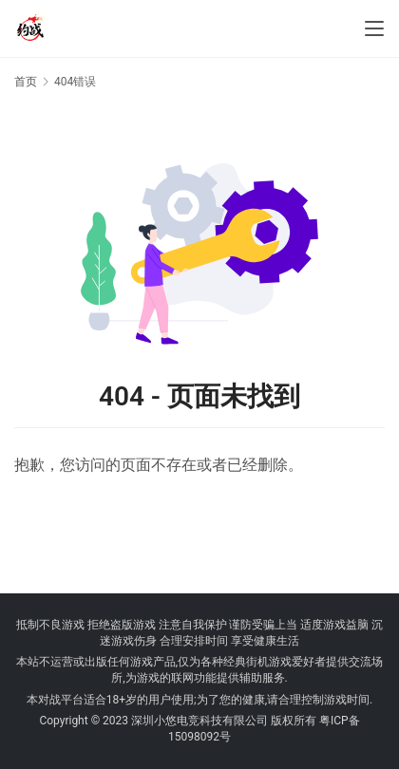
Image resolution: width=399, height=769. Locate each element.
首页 (25, 81)
